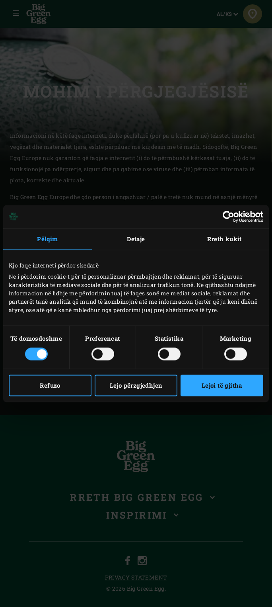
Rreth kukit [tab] (224, 239)
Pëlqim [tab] (47, 239)
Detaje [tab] (136, 239)
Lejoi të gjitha (222, 385)
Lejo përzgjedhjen (136, 385)
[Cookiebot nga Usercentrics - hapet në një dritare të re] (228, 217)
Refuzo (50, 385)
